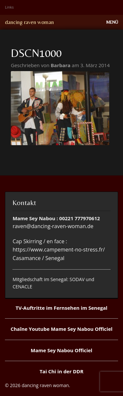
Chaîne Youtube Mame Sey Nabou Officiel (61, 329)
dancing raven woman (29, 22)
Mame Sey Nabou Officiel (61, 350)
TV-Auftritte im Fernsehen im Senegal (62, 307)
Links (9, 7)
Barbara (61, 65)
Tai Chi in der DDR (62, 371)
